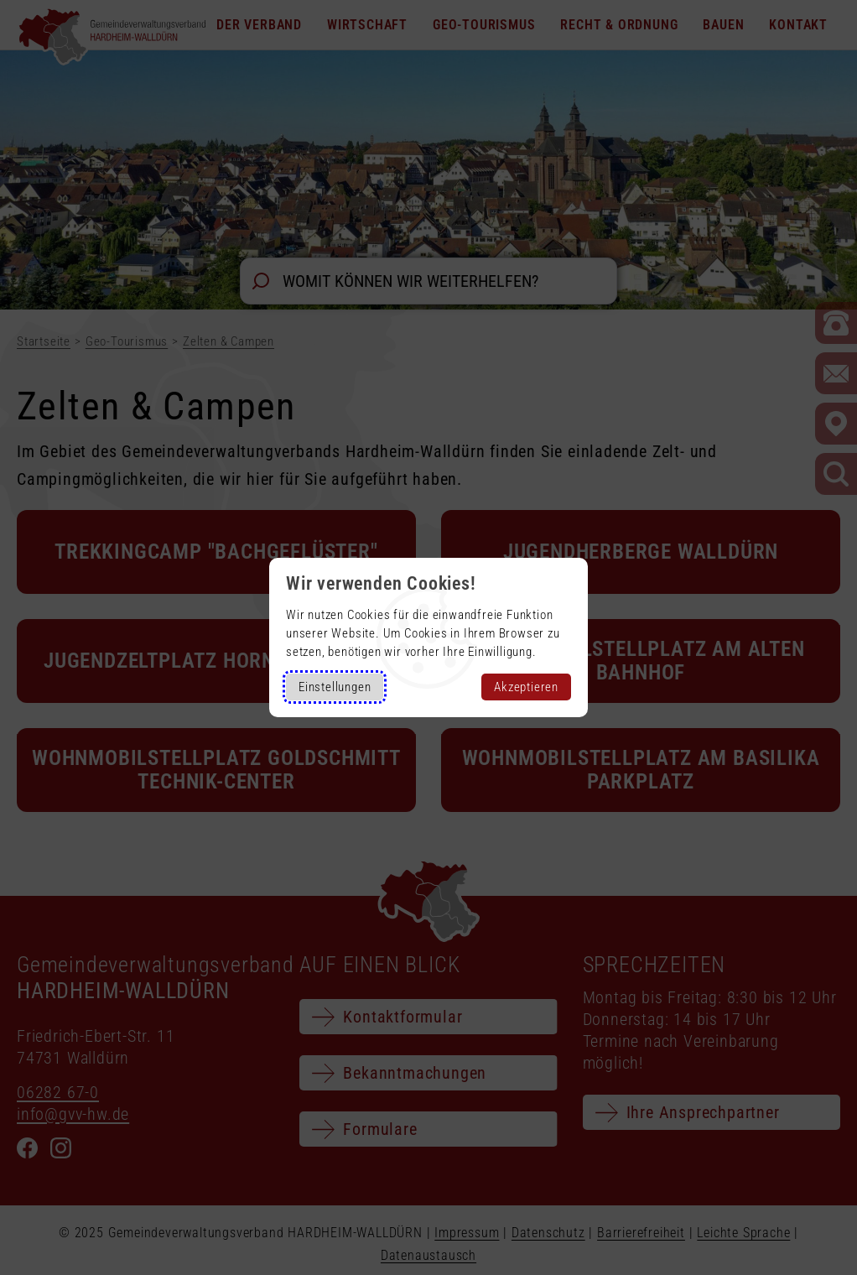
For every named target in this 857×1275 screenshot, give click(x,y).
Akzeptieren (526, 687)
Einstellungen (335, 687)
